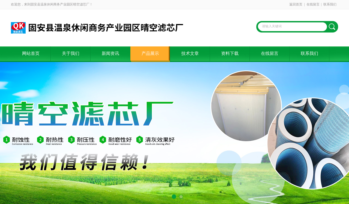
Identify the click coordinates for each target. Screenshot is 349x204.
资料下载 (230, 53)
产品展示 (150, 53)
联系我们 (329, 4)
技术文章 (190, 53)
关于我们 (70, 53)
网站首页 (31, 53)
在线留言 (313, 4)
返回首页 (295, 4)
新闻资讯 (110, 53)
